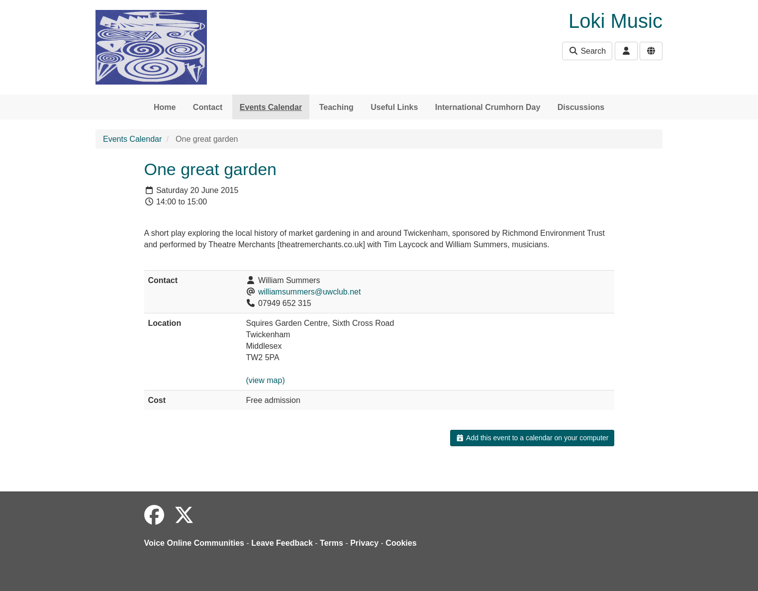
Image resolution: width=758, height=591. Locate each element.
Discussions (581, 107)
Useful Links (394, 107)
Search (587, 51)
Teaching (336, 107)
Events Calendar (271, 107)
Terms (331, 543)
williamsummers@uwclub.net (309, 292)
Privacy (364, 543)
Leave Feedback (282, 543)
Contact (208, 107)
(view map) (265, 380)
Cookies (400, 543)
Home (165, 107)
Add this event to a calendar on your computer (532, 438)
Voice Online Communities (194, 543)
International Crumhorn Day (488, 107)
